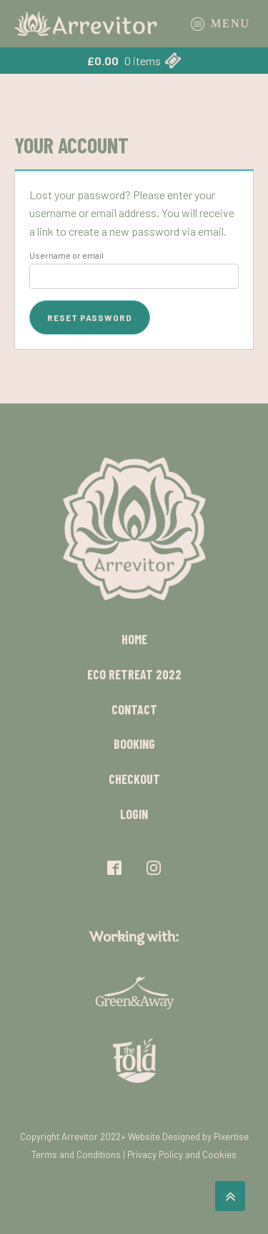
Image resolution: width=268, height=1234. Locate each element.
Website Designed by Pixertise (188, 1136)
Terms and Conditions (76, 1154)
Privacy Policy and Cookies (182, 1154)
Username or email (66, 255)
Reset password (89, 317)
